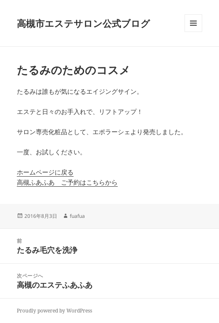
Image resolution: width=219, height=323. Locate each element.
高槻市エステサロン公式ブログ (83, 23)
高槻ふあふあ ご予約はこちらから (67, 182)
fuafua (77, 216)
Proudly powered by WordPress (54, 310)
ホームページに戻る (45, 172)
